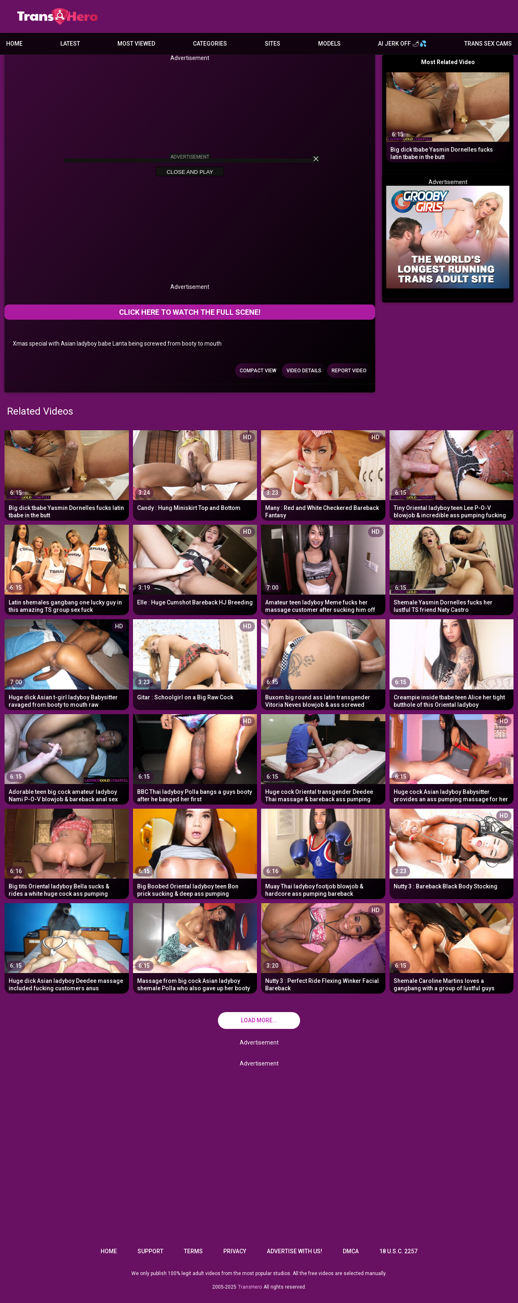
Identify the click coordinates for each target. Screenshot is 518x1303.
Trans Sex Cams (488, 43)
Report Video (349, 371)
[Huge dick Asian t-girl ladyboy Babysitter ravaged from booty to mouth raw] (67, 663)
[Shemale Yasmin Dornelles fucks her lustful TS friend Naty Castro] (452, 569)
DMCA (351, 1251)
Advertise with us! (294, 1251)
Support (150, 1251)
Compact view (258, 371)
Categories (210, 43)
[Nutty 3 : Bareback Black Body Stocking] (452, 853)
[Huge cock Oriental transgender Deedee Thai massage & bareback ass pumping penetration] (323, 758)
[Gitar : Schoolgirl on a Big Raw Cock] (195, 663)
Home (14, 43)
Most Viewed (136, 43)
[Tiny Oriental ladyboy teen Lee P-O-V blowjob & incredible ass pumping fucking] (452, 474)
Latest (70, 43)
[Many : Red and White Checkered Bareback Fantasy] (323, 474)
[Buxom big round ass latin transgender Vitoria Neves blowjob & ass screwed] (323, 663)
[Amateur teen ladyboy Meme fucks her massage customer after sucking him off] (323, 569)
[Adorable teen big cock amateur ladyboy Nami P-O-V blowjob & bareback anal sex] (67, 758)
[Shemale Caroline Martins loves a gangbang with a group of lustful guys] (452, 947)
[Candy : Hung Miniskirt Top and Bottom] (195, 474)
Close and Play (190, 172)
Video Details (304, 371)
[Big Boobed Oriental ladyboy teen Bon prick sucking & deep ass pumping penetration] (195, 853)
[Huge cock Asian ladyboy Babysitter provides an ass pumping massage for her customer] (452, 758)
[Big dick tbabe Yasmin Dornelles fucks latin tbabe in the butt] (67, 474)
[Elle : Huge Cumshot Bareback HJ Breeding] (195, 569)
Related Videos (40, 411)
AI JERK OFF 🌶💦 (402, 43)
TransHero (250, 1287)
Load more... (259, 1020)
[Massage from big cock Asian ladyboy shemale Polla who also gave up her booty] (195, 947)
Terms (193, 1251)
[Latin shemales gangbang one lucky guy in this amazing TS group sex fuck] (67, 569)
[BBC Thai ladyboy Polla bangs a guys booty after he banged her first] (195, 758)
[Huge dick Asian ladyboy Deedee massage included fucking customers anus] (67, 947)
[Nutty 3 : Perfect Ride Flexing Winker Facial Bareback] (323, 947)
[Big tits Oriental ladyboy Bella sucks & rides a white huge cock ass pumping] (67, 853)
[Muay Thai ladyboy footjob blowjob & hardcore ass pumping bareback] (323, 853)
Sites (272, 43)
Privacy (234, 1251)
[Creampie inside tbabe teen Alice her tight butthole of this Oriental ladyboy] (452, 663)
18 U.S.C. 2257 (398, 1251)
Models (329, 43)
